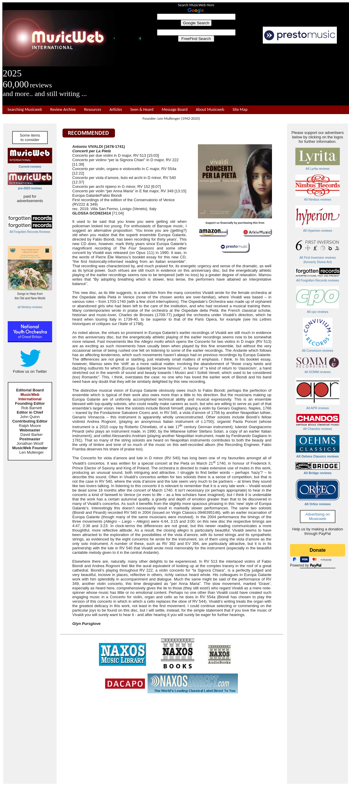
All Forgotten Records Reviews (29, 231)
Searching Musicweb (24, 109)
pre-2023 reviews (30, 188)
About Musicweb (210, 109)
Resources (92, 109)
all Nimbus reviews (29, 307)
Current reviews (30, 166)
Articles (115, 109)
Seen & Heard (141, 109)
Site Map (240, 109)
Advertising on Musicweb (317, 516)
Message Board (175, 109)
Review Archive (63, 109)
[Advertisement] (245, 74)
